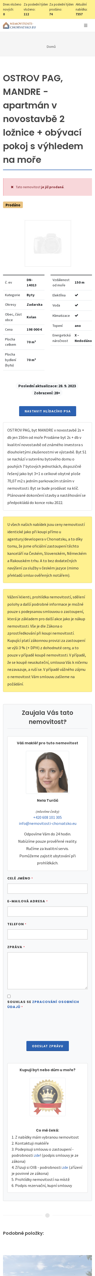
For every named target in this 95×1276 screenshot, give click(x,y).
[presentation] (47, 1025)
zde (37, 1155)
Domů (51, 46)
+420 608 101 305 (47, 817)
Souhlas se (43, 1004)
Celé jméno (20, 878)
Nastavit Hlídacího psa (48, 411)
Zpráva (16, 947)
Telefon (16, 924)
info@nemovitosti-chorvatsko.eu (47, 823)
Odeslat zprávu (47, 1046)
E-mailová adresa (27, 901)
